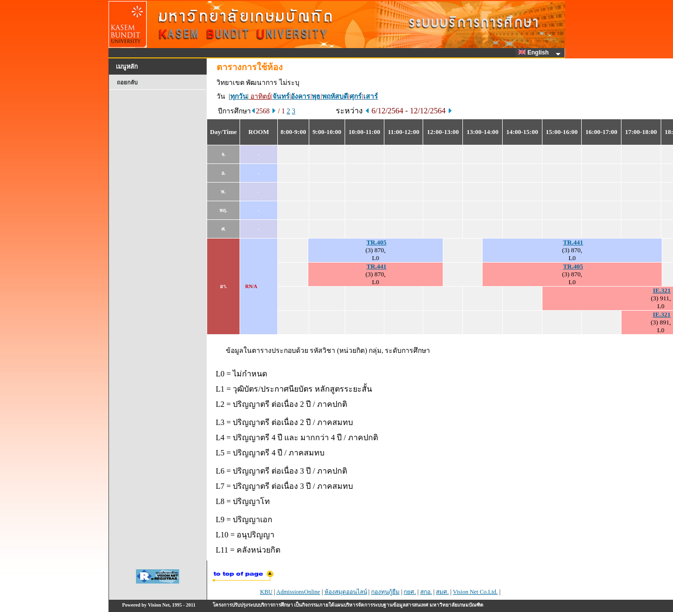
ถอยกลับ (127, 82)
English (535, 52)
